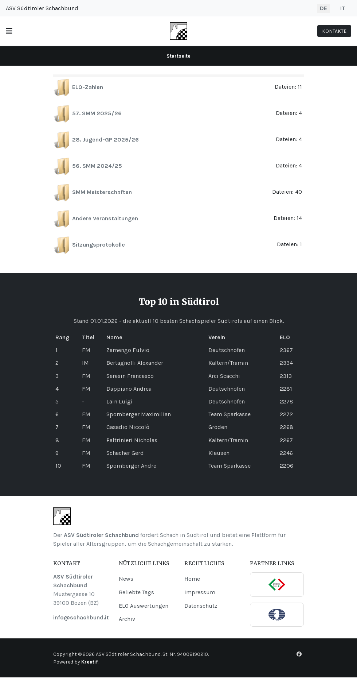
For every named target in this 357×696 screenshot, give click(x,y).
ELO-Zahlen (87, 87)
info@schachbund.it (81, 617)
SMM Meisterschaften (102, 192)
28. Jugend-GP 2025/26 (105, 139)
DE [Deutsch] (323, 8)
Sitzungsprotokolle (98, 244)
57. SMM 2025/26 (97, 113)
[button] (9, 31)
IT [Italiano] (342, 8)
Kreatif (89, 662)
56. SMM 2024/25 (97, 165)
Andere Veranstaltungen (105, 218)
